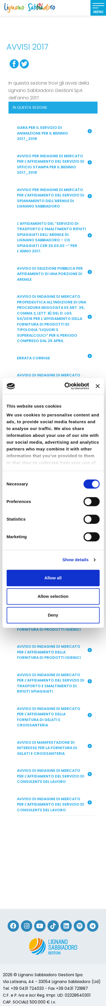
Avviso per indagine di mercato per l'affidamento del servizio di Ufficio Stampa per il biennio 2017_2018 (54, 164)
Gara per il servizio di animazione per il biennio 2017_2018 (54, 133)
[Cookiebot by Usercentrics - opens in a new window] (66, 386)
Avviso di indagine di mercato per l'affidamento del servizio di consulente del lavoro (54, 776)
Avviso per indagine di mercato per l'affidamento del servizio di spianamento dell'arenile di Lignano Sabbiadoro (54, 198)
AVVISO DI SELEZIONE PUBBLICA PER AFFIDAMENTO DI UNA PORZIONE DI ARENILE (54, 274)
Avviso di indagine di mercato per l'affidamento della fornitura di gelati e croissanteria (54, 717)
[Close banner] (97, 386)
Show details (75, 559)
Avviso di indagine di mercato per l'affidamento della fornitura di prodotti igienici (54, 652)
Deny (53, 615)
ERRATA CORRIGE (54, 357)
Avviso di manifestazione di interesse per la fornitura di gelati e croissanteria (54, 748)
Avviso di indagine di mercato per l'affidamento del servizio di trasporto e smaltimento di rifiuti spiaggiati (54, 683)
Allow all (53, 577)
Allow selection (53, 596)
